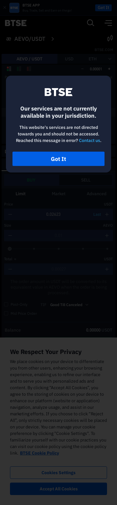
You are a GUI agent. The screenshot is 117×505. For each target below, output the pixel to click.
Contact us (89, 140)
